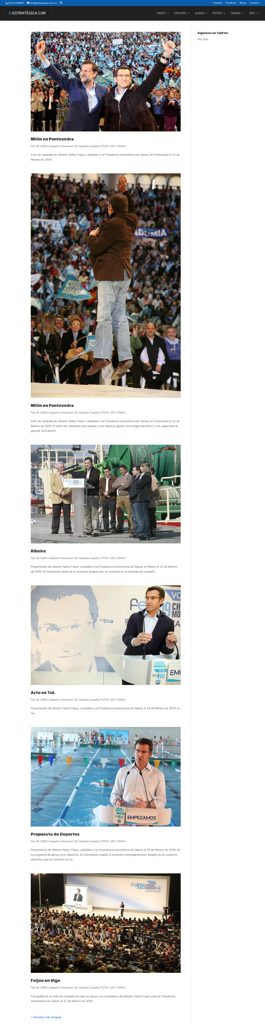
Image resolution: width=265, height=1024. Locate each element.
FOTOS (217, 13)
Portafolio (230, 3)
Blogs (243, 3)
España (95, 146)
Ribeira (38, 551)
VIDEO (161, 13)
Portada (217, 3)
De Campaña (81, 146)
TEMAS (235, 13)
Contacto (254, 3)
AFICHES (180, 13)
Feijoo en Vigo (45, 981)
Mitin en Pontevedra (52, 139)
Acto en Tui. (43, 693)
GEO (252, 13)
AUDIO (199, 13)
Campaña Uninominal (60, 146)
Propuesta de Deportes (55, 834)
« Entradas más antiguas (46, 1017)
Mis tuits (202, 39)
